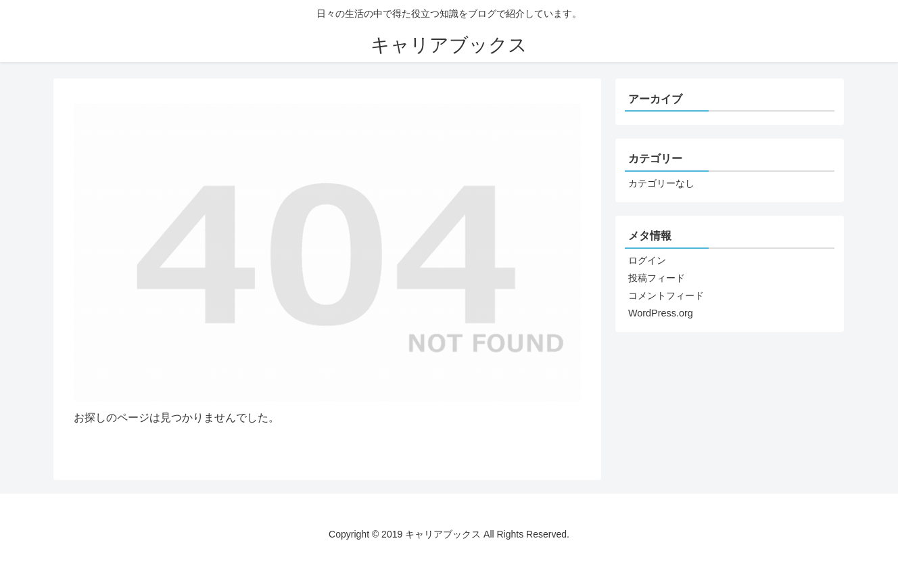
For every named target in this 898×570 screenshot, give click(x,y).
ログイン (647, 260)
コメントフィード (666, 295)
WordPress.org (660, 313)
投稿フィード (656, 277)
